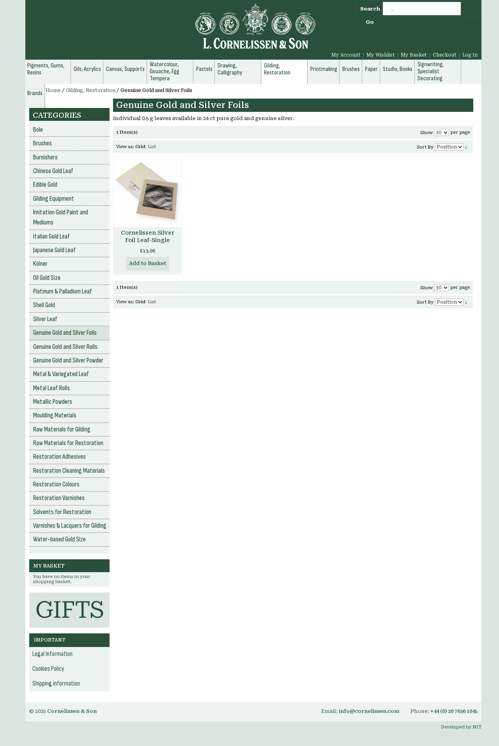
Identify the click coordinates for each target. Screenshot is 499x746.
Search (370, 9)
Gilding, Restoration (90, 90)
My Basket (414, 55)
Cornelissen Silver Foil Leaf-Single (147, 236)
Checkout (445, 55)
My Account (346, 55)
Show (426, 132)
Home (53, 90)
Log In (470, 55)
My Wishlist (380, 55)
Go (370, 22)
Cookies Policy (48, 669)
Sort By (425, 147)
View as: (125, 146)
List (152, 146)
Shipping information (56, 684)
